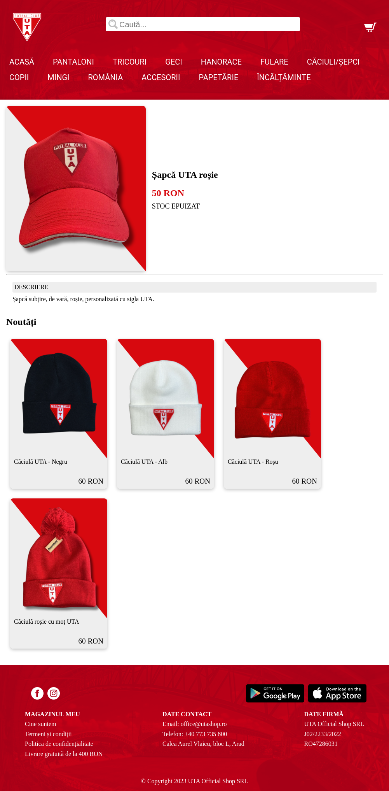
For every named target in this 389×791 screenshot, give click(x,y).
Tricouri (130, 62)
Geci (173, 62)
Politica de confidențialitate (59, 743)
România (105, 77)
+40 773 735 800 (206, 734)
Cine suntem (40, 724)
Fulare (274, 62)
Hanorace (221, 62)
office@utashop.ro (204, 724)
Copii (19, 77)
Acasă (21, 62)
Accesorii (160, 77)
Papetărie (218, 77)
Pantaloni (73, 62)
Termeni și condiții (48, 734)
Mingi (58, 77)
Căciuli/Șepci (333, 62)
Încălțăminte (284, 77)
